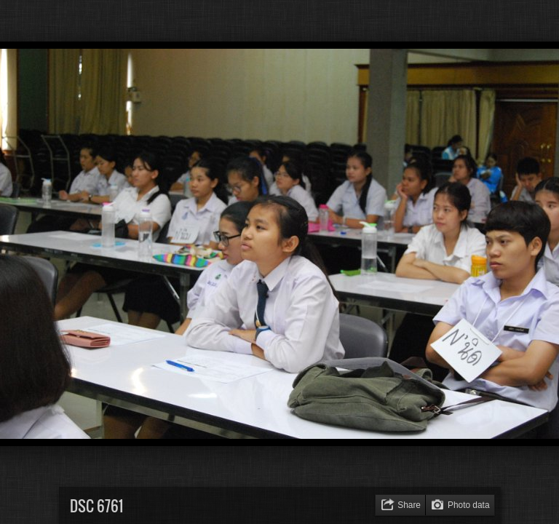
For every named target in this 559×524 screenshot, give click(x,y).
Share (409, 505)
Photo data (469, 505)
